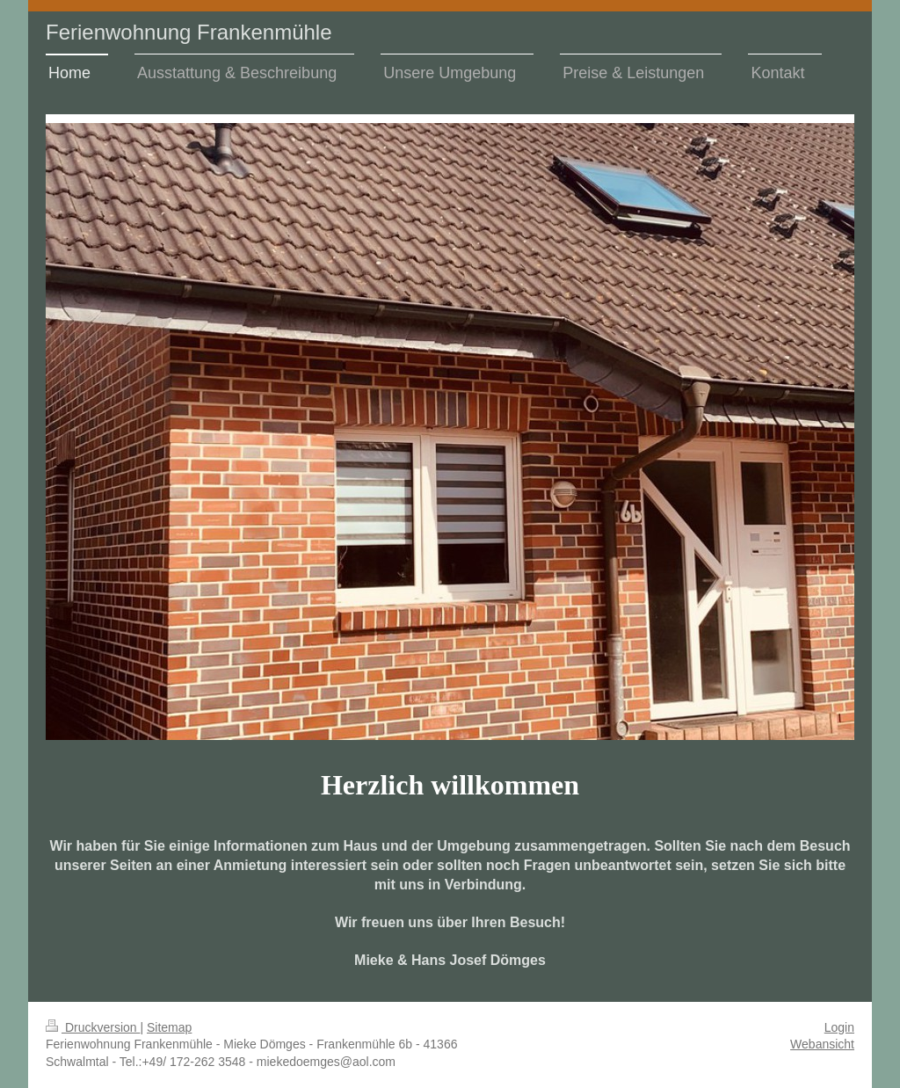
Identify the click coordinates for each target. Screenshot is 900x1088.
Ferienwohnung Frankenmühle (189, 32)
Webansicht (822, 1044)
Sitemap (169, 1027)
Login (839, 1027)
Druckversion (93, 1027)
